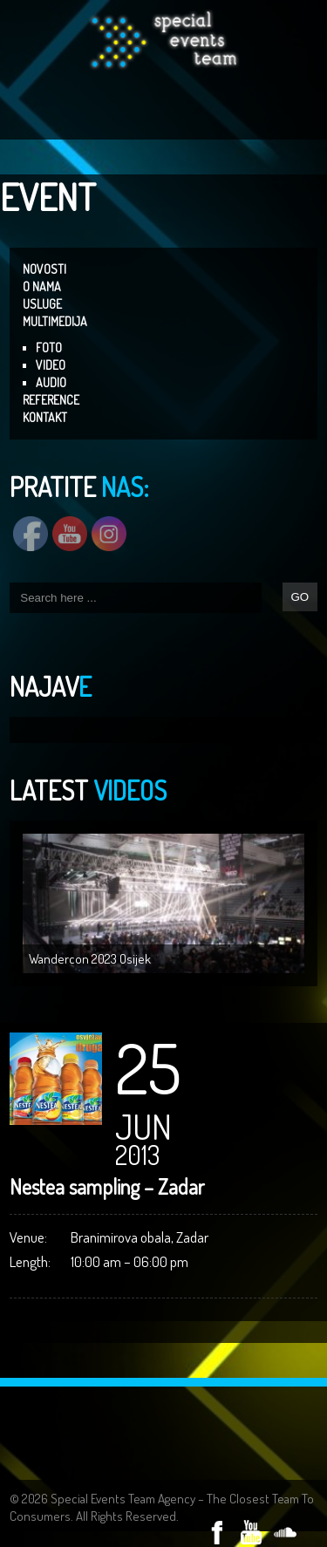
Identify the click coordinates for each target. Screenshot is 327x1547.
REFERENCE (51, 399)
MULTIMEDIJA (55, 321)
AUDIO (51, 382)
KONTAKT (45, 417)
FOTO (49, 347)
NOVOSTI (44, 269)
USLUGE (42, 303)
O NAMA (42, 286)
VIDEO (50, 365)
